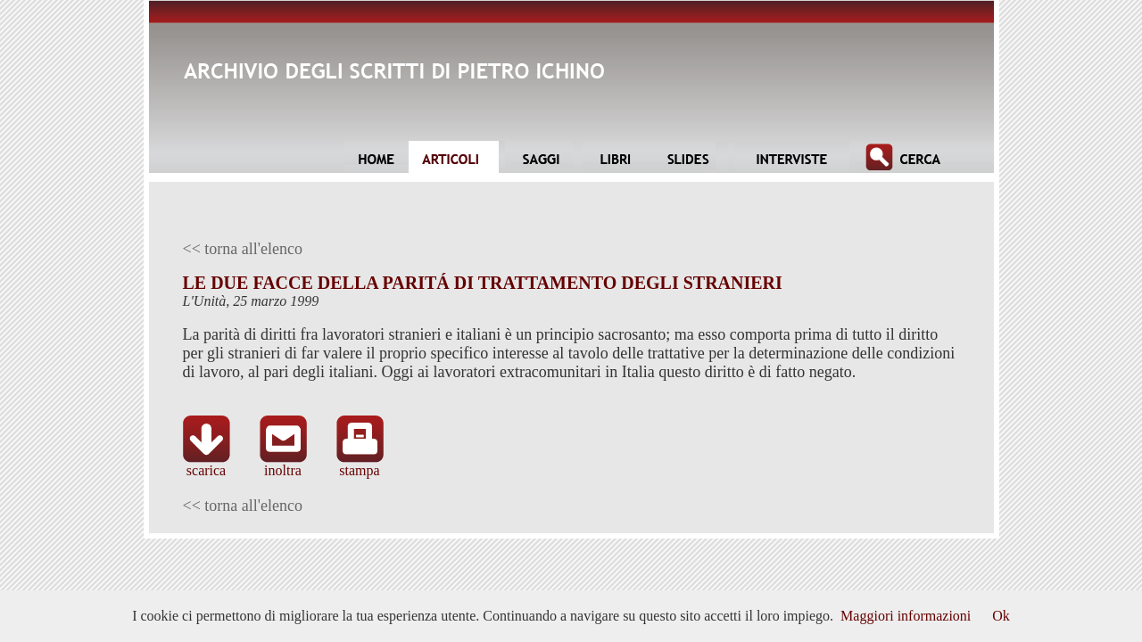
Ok (1001, 615)
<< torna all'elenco (243, 249)
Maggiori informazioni (905, 615)
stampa (360, 464)
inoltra (283, 464)
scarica (206, 464)
